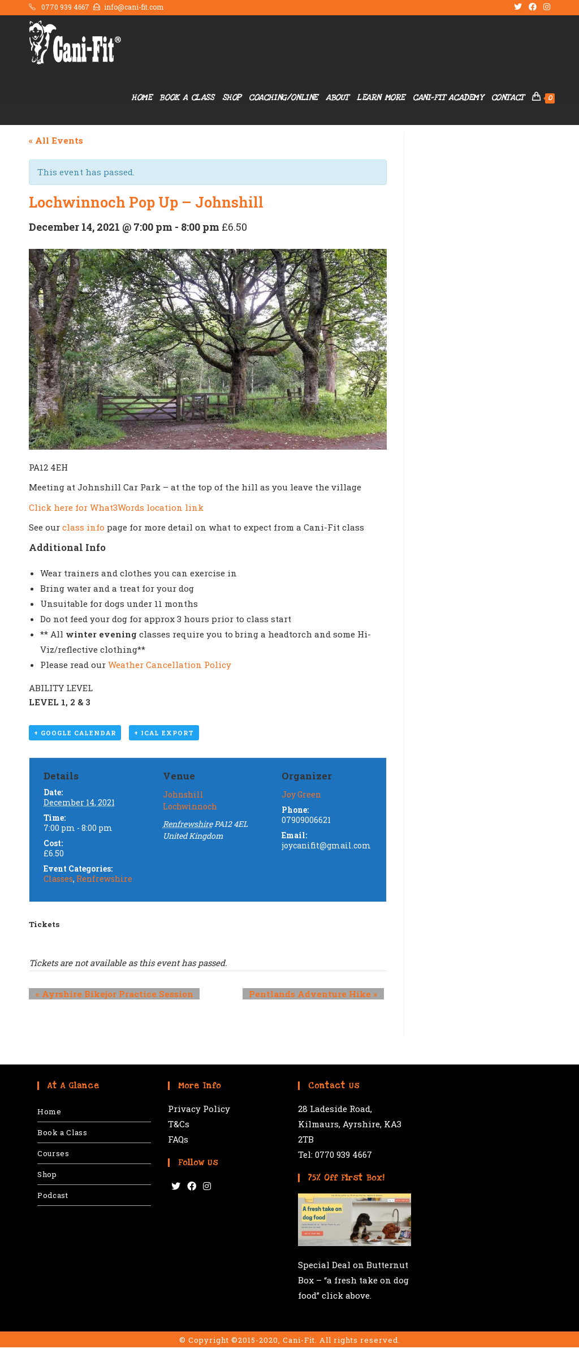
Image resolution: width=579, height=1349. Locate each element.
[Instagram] (207, 1188)
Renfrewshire (104, 880)
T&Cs (178, 1125)
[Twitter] (175, 1188)
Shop (47, 1176)
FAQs (178, 1141)
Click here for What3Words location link (116, 507)
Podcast (52, 1197)
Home (49, 1113)
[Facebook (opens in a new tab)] (532, 7)
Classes (58, 880)
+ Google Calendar (75, 735)
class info (83, 527)
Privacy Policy (199, 1110)
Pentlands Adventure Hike (320, 995)
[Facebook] (191, 1188)
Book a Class (62, 1134)
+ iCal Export (164, 735)
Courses (53, 1155)
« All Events (56, 140)
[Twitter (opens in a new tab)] (518, 7)
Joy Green (301, 796)
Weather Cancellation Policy (169, 664)
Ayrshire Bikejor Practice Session (108, 995)
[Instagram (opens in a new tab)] (545, 7)
